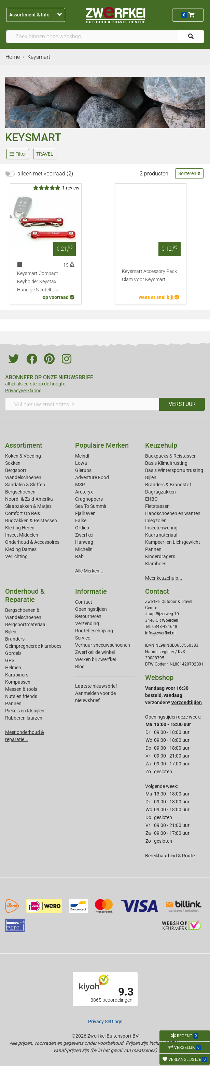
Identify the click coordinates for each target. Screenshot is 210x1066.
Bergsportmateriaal (25, 624)
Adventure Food (92, 477)
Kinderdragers (160, 556)
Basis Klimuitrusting (166, 463)
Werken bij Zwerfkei (95, 659)
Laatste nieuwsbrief (96, 686)
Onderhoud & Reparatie (25, 595)
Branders (15, 639)
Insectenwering (161, 527)
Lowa (81, 463)
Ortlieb (82, 527)
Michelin (84, 549)
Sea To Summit (91, 506)
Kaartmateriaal (161, 535)
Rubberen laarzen (23, 718)
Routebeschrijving (94, 630)
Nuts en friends (21, 696)
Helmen (13, 667)
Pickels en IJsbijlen (24, 710)
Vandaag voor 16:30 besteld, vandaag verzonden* (173, 695)
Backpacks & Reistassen (171, 456)
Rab (79, 556)
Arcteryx (84, 492)
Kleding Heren (19, 527)
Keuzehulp (161, 445)
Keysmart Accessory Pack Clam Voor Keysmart (149, 275)
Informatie (91, 591)
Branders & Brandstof (168, 484)
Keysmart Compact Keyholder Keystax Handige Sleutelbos (37, 282)
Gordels (13, 653)
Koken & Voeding (23, 456)
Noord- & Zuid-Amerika (29, 499)
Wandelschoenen (23, 477)
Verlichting (16, 556)
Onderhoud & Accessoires (32, 542)
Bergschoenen (20, 492)
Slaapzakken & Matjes (28, 506)
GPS (9, 660)
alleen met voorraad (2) (45, 173)
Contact (83, 602)
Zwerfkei (84, 535)
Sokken (12, 463)
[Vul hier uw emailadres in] (82, 404)
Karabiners (16, 674)
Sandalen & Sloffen (25, 484)
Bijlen (150, 477)
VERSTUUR (182, 404)
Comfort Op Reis (22, 513)
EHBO (151, 499)
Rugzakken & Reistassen (31, 520)
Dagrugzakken (160, 492)
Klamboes (155, 563)
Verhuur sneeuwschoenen (102, 645)
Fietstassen (157, 506)
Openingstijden (91, 609)
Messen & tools (21, 689)
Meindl (82, 456)
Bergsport (15, 470)
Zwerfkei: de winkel (95, 652)
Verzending (87, 623)
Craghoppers (89, 499)
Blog (80, 666)
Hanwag (84, 542)
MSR (80, 484)
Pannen (13, 703)
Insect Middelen (21, 535)
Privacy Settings (105, 1021)
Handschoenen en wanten (172, 513)
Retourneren (88, 616)
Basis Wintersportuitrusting (174, 470)
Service (82, 638)
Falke (80, 520)
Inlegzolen (156, 520)
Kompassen (17, 682)
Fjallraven (85, 513)
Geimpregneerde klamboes (33, 646)
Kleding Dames (21, 549)
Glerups (83, 470)
